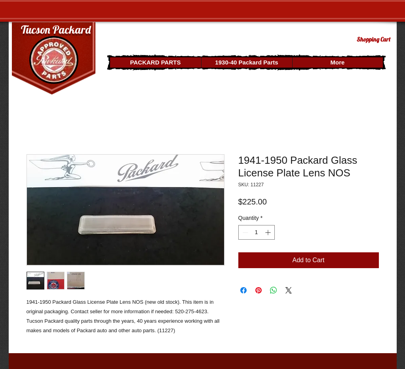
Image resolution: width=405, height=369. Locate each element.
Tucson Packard (56, 29)
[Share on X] (288, 290)
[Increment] (269, 232)
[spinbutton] (256, 232)
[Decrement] (244, 232)
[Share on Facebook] (243, 290)
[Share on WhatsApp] (273, 290)
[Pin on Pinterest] (258, 290)
